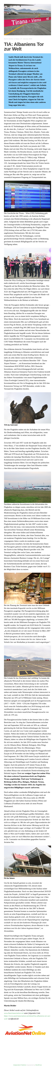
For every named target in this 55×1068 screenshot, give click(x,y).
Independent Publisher (19, 1065)
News (17, 39)
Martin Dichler (8, 39)
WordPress (38, 1065)
